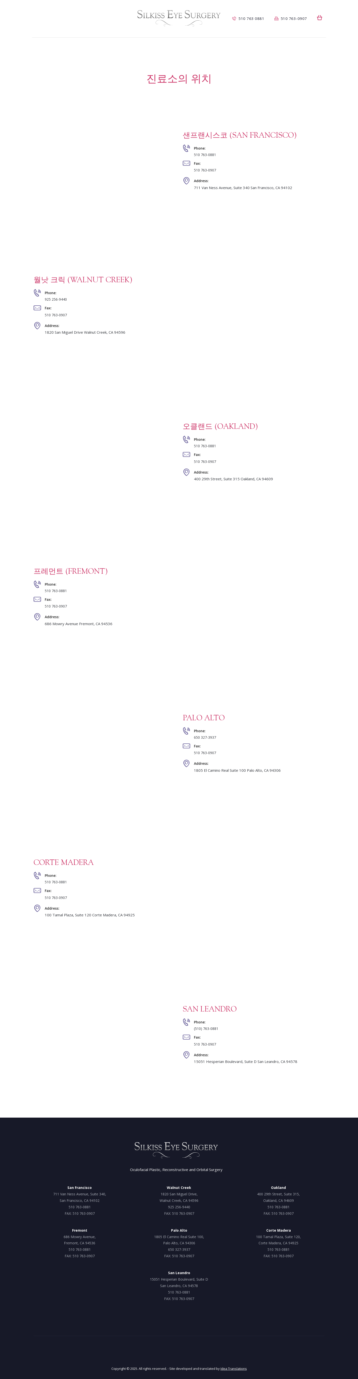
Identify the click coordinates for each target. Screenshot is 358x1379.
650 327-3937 (206, 736)
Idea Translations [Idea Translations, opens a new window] (234, 1368)
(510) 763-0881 (207, 1028)
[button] (319, 17)
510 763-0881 (206, 154)
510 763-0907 (206, 170)
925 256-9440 (57, 299)
